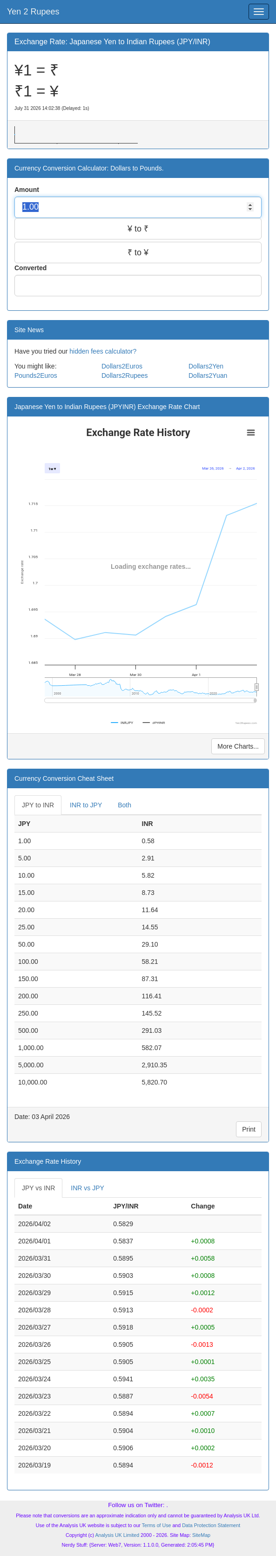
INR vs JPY (87, 1188)
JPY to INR (38, 805)
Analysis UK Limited (117, 1535)
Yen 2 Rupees (33, 11)
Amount (27, 189)
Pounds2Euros (35, 375)
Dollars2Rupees (124, 375)
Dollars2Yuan (207, 375)
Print (249, 1129)
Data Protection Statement (211, 1525)
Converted (31, 268)
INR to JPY (86, 805)
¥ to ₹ (138, 228)
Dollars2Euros (121, 366)
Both (124, 805)
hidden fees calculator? (102, 351)
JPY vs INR (38, 1188)
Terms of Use (156, 1525)
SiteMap (201, 1535)
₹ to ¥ (138, 252)
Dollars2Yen (205, 366)
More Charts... (238, 746)
